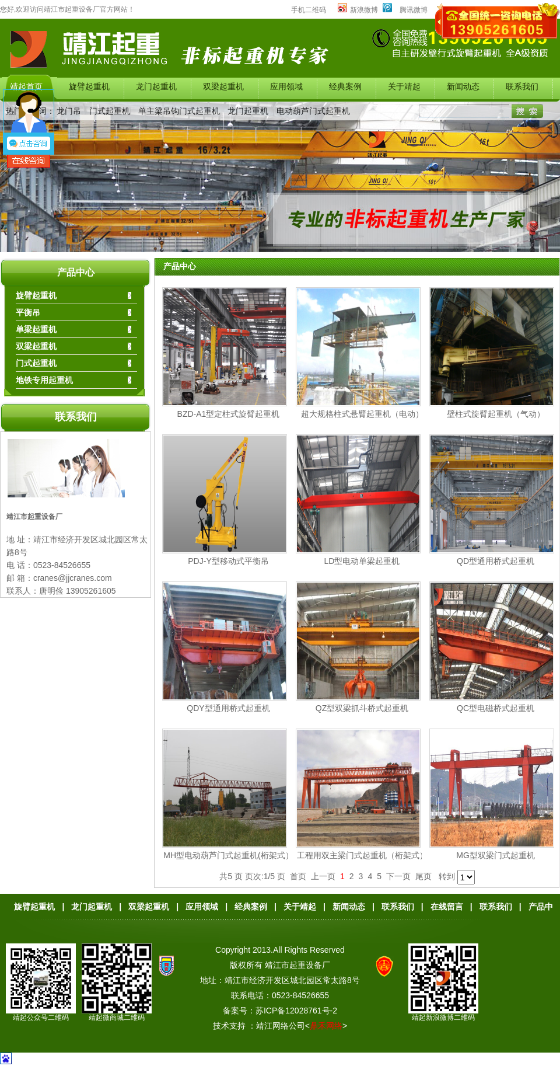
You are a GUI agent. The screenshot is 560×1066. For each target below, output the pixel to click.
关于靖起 (300, 906)
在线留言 (446, 906)
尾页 (423, 876)
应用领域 (202, 906)
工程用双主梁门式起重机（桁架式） (362, 855)
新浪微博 (358, 10)
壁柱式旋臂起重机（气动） (496, 414)
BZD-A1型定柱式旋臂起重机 (228, 414)
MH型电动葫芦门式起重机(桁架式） (228, 855)
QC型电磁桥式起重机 (495, 708)
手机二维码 (308, 10)
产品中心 (75, 272)
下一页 (398, 876)
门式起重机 (109, 111)
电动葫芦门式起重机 (313, 111)
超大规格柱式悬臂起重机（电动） (362, 414)
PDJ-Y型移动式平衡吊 (228, 561)
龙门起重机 (248, 111)
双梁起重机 (148, 906)
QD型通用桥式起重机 (495, 561)
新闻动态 (348, 906)
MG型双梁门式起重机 (495, 855)
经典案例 (251, 906)
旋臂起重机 (34, 906)
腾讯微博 (414, 10)
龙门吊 (69, 111)
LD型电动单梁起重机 (362, 561)
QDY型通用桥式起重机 (228, 708)
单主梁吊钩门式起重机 (179, 111)
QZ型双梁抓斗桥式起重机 (362, 708)
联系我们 (76, 417)
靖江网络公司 (280, 1025)
